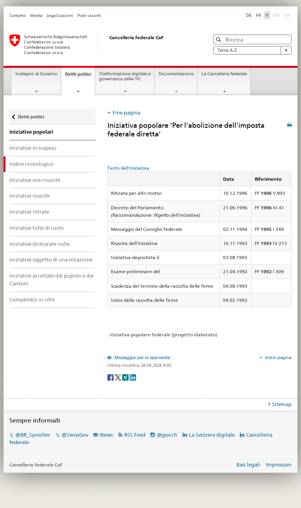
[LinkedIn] (133, 377)
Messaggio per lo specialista (141, 357)
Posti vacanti (89, 15)
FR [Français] (258, 15)
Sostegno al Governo (36, 73)
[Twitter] (118, 377)
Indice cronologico (31, 164)
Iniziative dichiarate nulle (39, 244)
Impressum (279, 464)
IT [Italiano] (267, 15)
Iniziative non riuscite (34, 180)
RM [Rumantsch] (276, 15)
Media (36, 15)
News (106, 435)
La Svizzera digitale (212, 435)
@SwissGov (75, 435)
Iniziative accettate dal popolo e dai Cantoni (51, 279)
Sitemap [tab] (282, 404)
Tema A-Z (252, 50)
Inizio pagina (278, 357)
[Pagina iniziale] (101, 44)
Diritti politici (80, 76)
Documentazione (176, 73)
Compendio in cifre (32, 299)
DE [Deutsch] (249, 15)
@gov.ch (167, 435)
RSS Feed (134, 435)
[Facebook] (111, 377)
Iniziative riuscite (29, 195)
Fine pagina (126, 112)
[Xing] (126, 377)
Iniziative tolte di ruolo (36, 228)
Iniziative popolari (31, 132)
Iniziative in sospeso (32, 148)
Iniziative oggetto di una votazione (50, 259)
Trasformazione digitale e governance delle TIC (124, 76)
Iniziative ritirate (29, 212)
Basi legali (248, 464)
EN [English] (287, 15)
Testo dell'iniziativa (128, 168)
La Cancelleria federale (224, 73)
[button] (219, 39)
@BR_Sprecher (32, 435)
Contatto (17, 15)
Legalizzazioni (60, 15)
